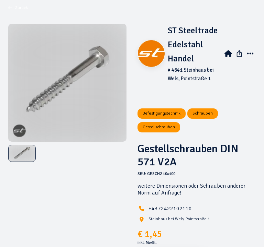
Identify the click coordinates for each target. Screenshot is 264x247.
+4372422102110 (170, 208)
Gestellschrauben (159, 127)
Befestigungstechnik (161, 113)
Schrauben (202, 113)
